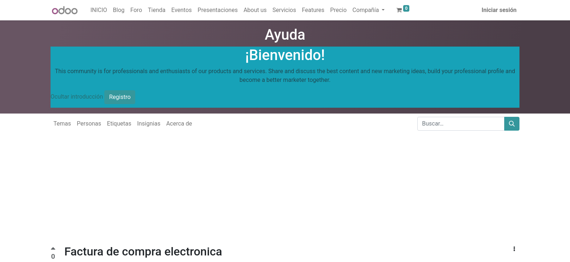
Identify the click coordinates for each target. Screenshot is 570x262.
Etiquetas (119, 123)
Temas (62, 123)
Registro (120, 97)
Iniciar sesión (499, 10)
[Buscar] (511, 124)
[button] (514, 249)
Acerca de (179, 123)
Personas (89, 123)
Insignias (148, 123)
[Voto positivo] (53, 249)
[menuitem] (99, 10)
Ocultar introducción (77, 96)
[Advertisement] (218, 194)
